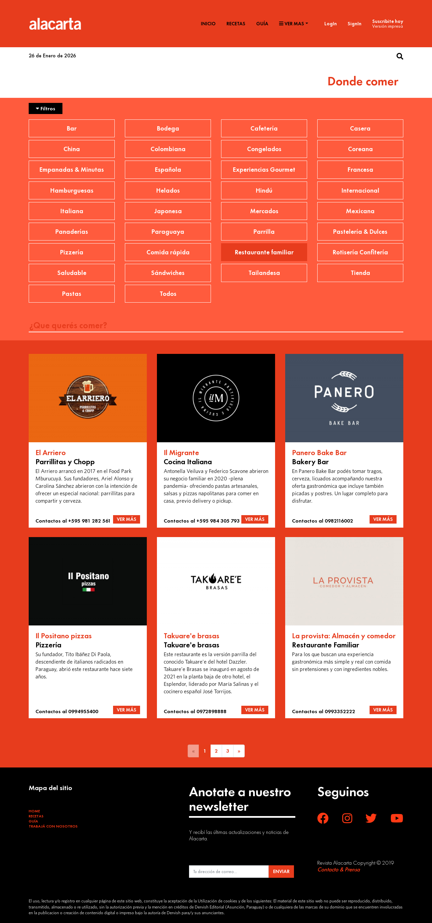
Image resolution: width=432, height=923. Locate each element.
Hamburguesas (71, 190)
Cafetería (264, 128)
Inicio (208, 24)
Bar (72, 128)
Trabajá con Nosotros (53, 826)
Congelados (264, 149)
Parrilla (264, 231)
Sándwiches (168, 273)
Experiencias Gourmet (264, 169)
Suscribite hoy (387, 21)
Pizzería (71, 252)
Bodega (168, 128)
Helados (168, 190)
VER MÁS (126, 519)
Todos (168, 293)
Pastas (71, 293)
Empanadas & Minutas (71, 169)
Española (168, 169)
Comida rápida (168, 252)
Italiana (71, 211)
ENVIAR (281, 871)
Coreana (360, 149)
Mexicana (360, 211)
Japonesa (168, 211)
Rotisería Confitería (360, 252)
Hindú (264, 190)
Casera (360, 128)
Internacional (360, 190)
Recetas (235, 24)
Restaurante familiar (264, 252)
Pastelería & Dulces (360, 231)
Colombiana (168, 149)
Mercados (264, 211)
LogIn (330, 24)
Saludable (71, 273)
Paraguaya (168, 231)
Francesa (360, 169)
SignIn (354, 24)
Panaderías (71, 231)
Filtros (45, 108)
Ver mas (291, 24)
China (71, 149)
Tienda (360, 273)
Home (34, 811)
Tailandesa (264, 273)
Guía (262, 24)
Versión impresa (387, 26)
